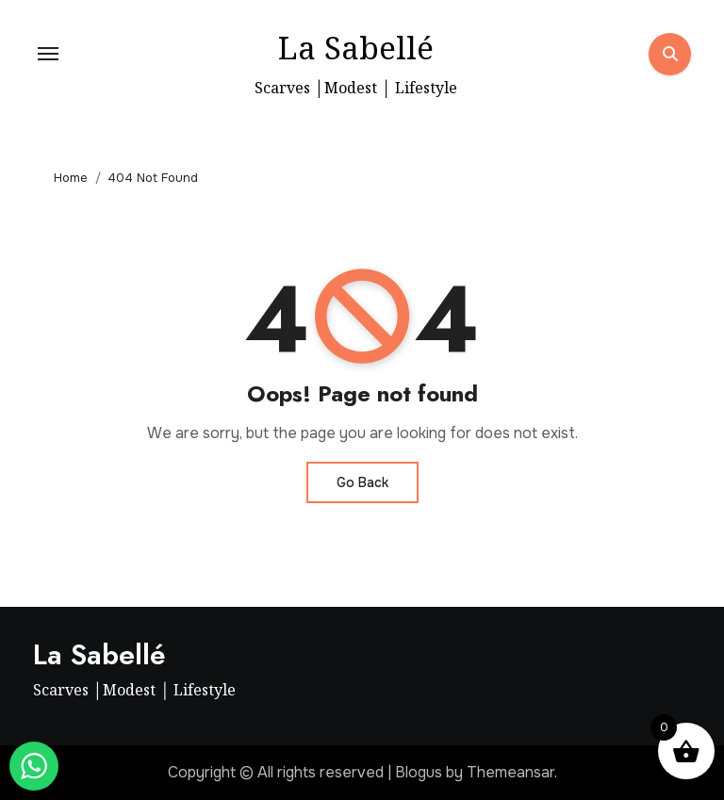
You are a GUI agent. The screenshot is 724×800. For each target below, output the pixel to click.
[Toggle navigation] (48, 53)
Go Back (362, 482)
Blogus (418, 772)
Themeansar (510, 772)
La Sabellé (356, 47)
